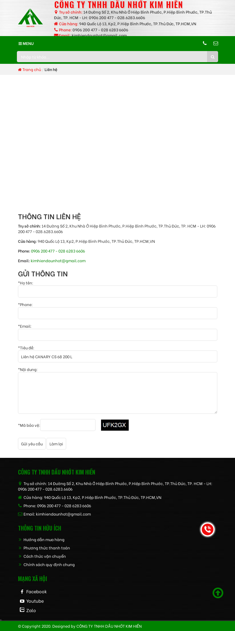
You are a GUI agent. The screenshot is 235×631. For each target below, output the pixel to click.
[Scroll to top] (218, 593)
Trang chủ (29, 69)
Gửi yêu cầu (32, 443)
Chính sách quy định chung (46, 564)
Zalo (31, 610)
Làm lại (56, 443)
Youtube (35, 600)
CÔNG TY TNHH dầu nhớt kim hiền (109, 626)
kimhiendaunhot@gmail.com (99, 35)
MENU (26, 43)
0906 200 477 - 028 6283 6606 (100, 29)
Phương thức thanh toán (44, 548)
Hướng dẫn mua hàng (41, 539)
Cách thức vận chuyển (42, 556)
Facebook (36, 591)
